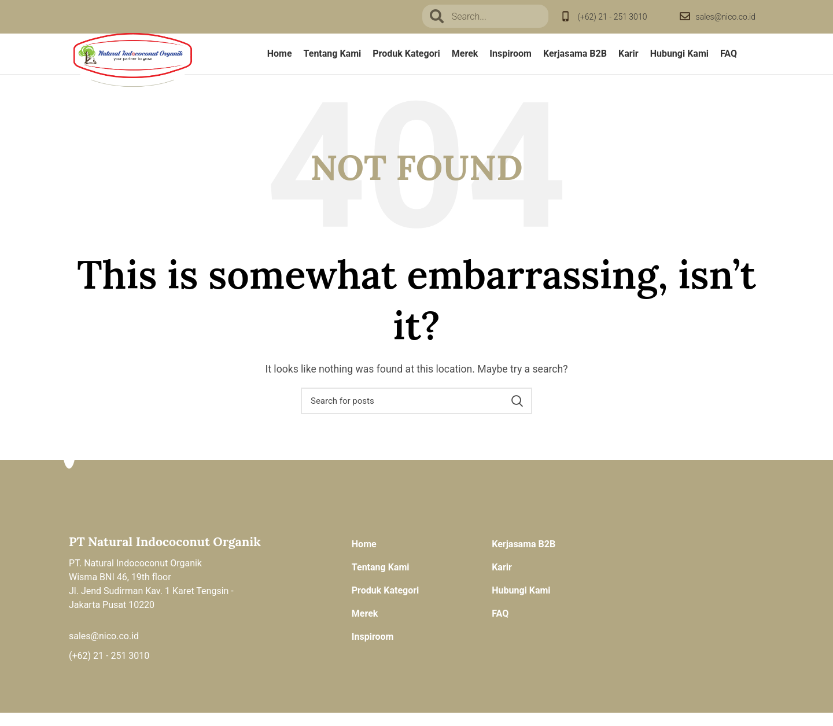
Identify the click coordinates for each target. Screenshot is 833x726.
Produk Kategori (385, 603)
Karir (502, 580)
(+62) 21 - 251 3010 (612, 17)
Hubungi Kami (521, 603)
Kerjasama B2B (523, 557)
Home (364, 557)
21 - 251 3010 (121, 669)
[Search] (416, 414)
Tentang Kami (381, 580)
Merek (365, 626)
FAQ (500, 626)
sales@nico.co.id (725, 17)
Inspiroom (373, 649)
